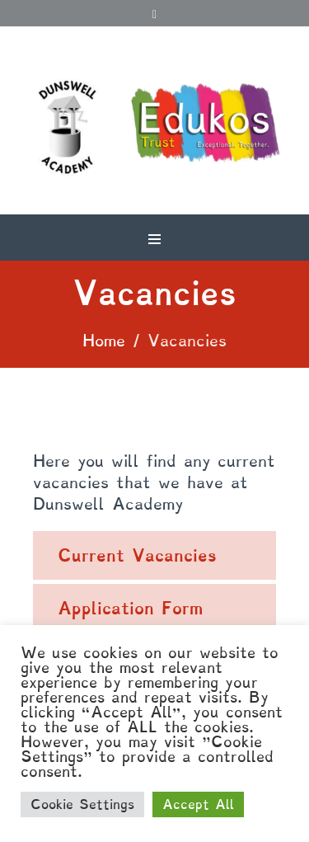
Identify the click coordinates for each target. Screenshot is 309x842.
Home (103, 340)
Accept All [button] (198, 804)
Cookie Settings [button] (82, 804)
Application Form (130, 608)
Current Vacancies (137, 555)
